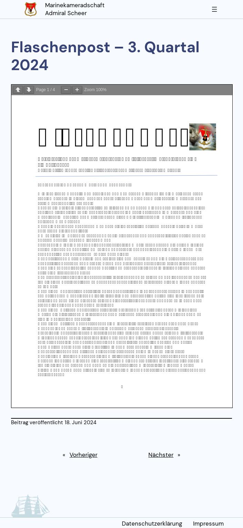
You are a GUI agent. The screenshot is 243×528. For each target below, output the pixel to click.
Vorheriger (83, 455)
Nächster (160, 455)
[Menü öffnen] (214, 9)
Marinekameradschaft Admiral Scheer (75, 9)
